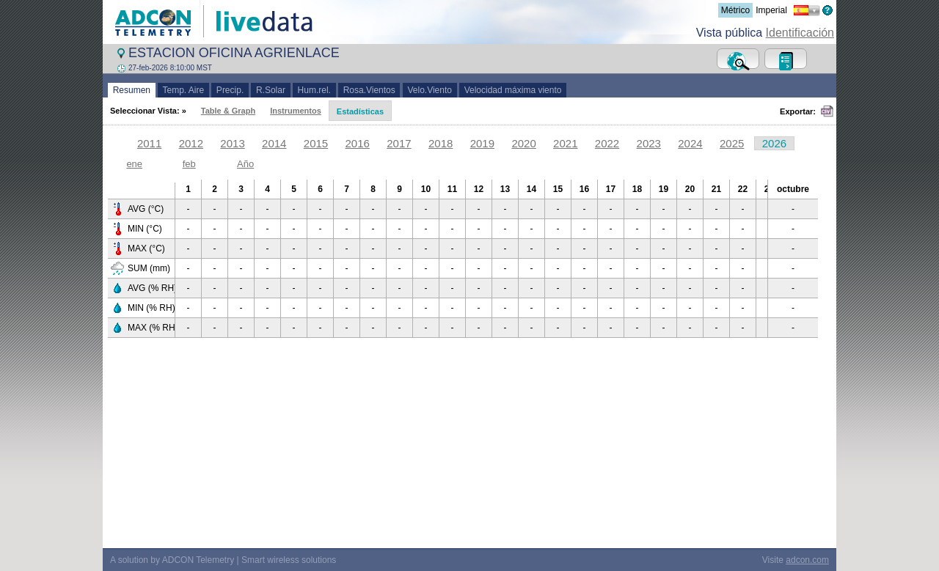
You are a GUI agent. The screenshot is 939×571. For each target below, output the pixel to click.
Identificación (800, 32)
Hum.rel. (314, 90)
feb (189, 163)
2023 (649, 143)
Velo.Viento (430, 90)
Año (245, 163)
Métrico (735, 10)
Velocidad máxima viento (512, 90)
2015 (316, 143)
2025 (732, 143)
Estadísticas (360, 111)
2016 (358, 143)
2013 (232, 143)
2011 (149, 143)
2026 (774, 143)
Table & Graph (228, 110)
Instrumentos (295, 110)
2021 (565, 143)
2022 (607, 143)
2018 (440, 143)
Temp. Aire (183, 90)
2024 (690, 143)
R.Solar (270, 90)
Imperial (771, 10)
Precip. (230, 90)
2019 (482, 143)
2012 (191, 143)
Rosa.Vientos (369, 90)
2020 (523, 143)
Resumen (132, 90)
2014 (274, 143)
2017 (399, 143)
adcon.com (807, 560)
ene (134, 163)
